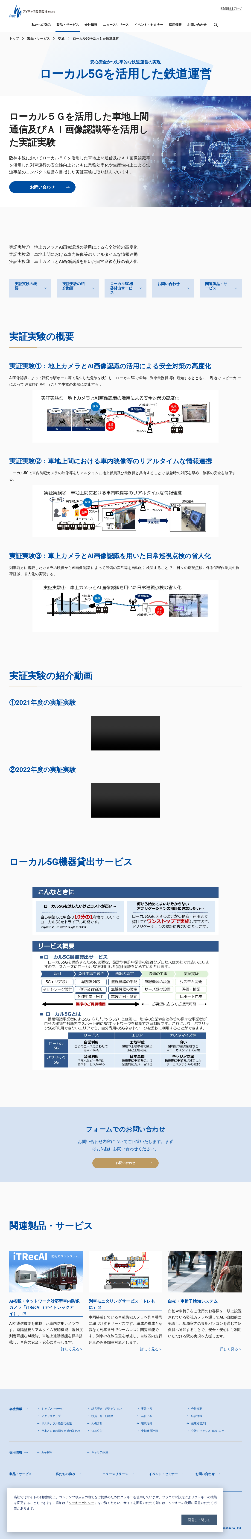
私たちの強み (41, 25)
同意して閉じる (199, 1520)
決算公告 (96, 1430)
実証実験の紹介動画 (73, 286)
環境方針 (146, 1423)
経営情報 (196, 1416)
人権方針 (96, 1423)
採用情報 (175, 25)
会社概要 (196, 1408)
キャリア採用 (99, 1452)
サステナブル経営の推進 (56, 1423)
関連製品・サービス (216, 286)
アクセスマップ (51, 1416)
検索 (215, 26)
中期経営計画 (149, 1430)
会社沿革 (146, 1416)
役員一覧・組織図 (102, 1416)
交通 (61, 38)
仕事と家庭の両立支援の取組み (60, 1430)
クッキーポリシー (81, 1503)
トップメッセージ (52, 1408)
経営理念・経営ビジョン (106, 1408)
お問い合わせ (197, 25)
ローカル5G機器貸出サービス (121, 288)
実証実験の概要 (26, 286)
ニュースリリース (116, 25)
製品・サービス (67, 25)
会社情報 (91, 25)
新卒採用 (47, 1452)
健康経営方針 (199, 1423)
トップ (14, 38)
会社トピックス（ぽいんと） (209, 1430)
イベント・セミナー (148, 25)
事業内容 (146, 1408)
